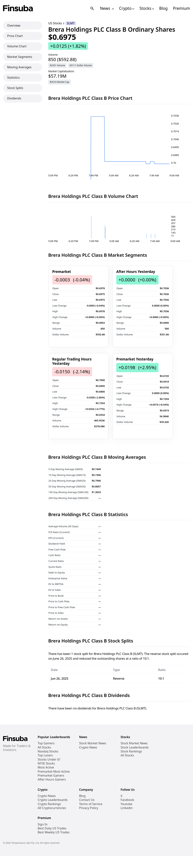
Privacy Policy (88, 808)
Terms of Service (90, 804)
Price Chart (15, 36)
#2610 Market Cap (59, 82)
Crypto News (88, 747)
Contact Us (86, 800)
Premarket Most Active (54, 772)
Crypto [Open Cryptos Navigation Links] (126, 8)
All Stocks (44, 747)
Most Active (46, 767)
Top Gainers (46, 743)
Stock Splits (15, 88)
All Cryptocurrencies (52, 808)
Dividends (14, 98)
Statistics (13, 77)
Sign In (42, 824)
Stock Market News (92, 743)
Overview (13, 25)
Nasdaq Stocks (48, 751)
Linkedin (127, 808)
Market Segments (19, 57)
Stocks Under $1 (49, 759)
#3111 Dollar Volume (81, 65)
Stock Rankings (131, 751)
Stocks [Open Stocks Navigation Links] (146, 8)
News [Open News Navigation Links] (107, 8)
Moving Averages (19, 67)
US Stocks (55, 23)
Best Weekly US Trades (54, 832)
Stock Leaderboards (135, 747)
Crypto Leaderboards (52, 800)
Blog (163, 8)
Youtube (126, 804)
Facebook (127, 800)
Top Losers (45, 755)
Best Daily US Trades (52, 828)
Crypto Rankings (49, 804)
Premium (181, 8)
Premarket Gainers (51, 776)
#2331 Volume (57, 65)
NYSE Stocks (46, 763)
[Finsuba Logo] (18, 8)
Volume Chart (16, 46)
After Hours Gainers (52, 779)
